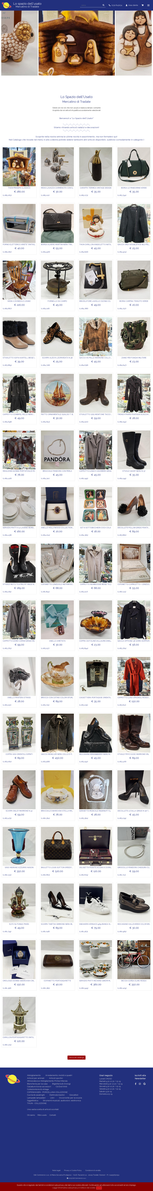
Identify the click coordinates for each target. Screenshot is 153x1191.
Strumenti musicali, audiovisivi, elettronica (62, 1100)
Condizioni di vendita (93, 1170)
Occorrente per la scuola (70, 1098)
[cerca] (90, 5)
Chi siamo (31, 1115)
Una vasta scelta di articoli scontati (43, 1109)
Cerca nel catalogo (76, 1058)
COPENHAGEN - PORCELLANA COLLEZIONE (47, 1092)
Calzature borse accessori (39, 1086)
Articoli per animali (35, 1078)
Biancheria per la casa (37, 1084)
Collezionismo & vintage (38, 1089)
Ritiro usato (42, 1115)
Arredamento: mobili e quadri (58, 1075)
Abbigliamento (34, 1075)
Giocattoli (73, 1095)
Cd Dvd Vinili (61, 1086)
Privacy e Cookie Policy (73, 1170)
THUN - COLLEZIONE (37, 1103)
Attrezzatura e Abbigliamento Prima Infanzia (47, 1081)
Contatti (52, 1115)
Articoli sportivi (56, 1078)
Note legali (56, 1170)
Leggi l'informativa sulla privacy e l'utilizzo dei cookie (73, 1188)
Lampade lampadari (36, 1098)
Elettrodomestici (57, 1095)
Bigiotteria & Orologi (61, 1084)
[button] (11, 38)
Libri (52, 1098)
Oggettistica (32, 1100)
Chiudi (99, 1188)
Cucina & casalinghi (36, 1095)
